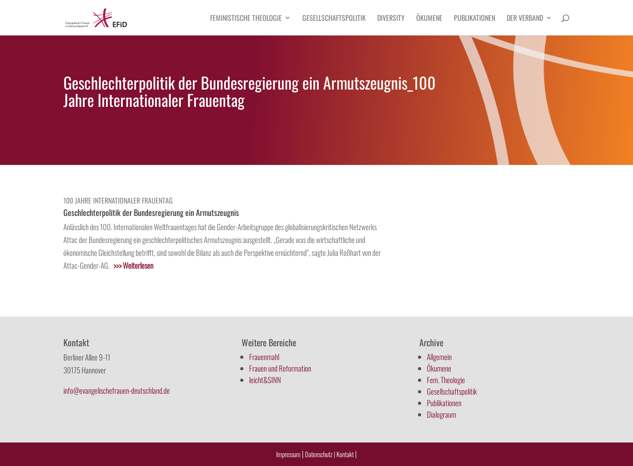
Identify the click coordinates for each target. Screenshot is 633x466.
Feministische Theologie (246, 19)
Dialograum (441, 414)
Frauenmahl (264, 356)
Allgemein (439, 356)
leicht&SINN (265, 379)
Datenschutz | (320, 454)
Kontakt (345, 454)
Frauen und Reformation (280, 368)
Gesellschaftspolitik (334, 19)
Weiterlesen (133, 265)
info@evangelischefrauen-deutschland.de (116, 390)
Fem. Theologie (446, 379)
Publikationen (474, 19)
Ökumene (429, 19)
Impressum (288, 454)
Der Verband (525, 19)
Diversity (391, 19)
